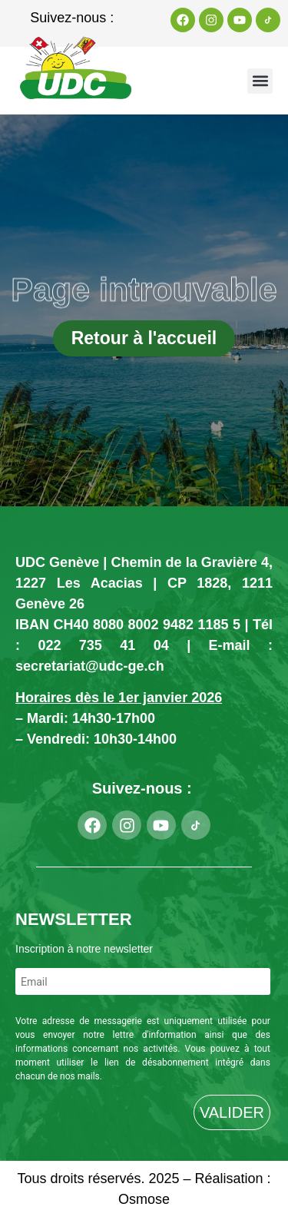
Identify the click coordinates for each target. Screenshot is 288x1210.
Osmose (144, 1199)
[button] (260, 81)
